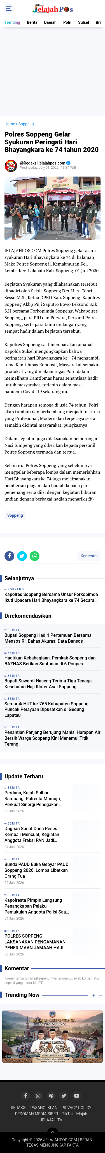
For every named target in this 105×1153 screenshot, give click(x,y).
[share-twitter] (22, 556)
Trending (12, 22)
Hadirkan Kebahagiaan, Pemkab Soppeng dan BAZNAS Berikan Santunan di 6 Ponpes (49, 660)
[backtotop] (52, 1133)
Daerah (50, 22)
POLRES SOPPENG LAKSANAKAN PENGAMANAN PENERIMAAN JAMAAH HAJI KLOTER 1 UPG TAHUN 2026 (35, 942)
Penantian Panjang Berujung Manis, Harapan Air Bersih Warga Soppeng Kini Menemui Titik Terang (52, 738)
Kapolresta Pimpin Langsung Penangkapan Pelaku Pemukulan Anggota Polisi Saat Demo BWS (35, 906)
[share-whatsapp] (34, 556)
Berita (32, 22)
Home (9, 124)
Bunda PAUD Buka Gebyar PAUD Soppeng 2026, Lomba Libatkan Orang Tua (36, 870)
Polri (67, 22)
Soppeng (15, 515)
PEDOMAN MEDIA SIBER (36, 1114)
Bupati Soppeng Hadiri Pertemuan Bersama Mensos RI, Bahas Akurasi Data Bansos (48, 638)
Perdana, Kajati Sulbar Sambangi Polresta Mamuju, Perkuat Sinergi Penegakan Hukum (32, 798)
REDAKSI (19, 1107)
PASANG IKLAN (43, 1107)
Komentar (89, 556)
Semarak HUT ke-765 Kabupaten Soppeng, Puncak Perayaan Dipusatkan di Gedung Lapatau (47, 709)
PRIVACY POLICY (76, 1107)
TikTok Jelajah (74, 1114)
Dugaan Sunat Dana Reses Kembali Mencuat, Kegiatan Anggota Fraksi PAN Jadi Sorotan (31, 834)
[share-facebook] (9, 556)
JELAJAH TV (51, 1120)
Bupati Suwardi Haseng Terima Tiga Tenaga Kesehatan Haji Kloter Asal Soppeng (48, 683)
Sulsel (83, 22)
